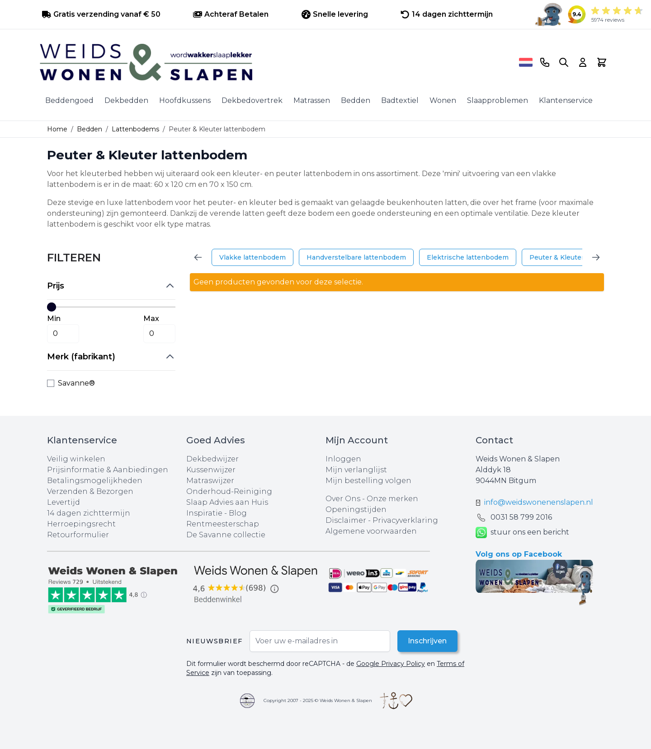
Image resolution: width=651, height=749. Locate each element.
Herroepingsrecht (81, 524)
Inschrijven (427, 641)
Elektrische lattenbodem (468, 257)
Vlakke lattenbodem (252, 257)
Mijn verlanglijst (356, 469)
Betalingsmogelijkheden (94, 480)
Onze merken (392, 498)
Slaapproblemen (497, 100)
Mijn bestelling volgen (368, 480)
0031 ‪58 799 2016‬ (521, 517)
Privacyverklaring (405, 520)
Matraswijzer (210, 480)
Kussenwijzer (211, 469)
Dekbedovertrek (252, 100)
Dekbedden (126, 100)
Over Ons (343, 498)
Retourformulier (78, 534)
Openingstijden (356, 509)
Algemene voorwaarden (371, 531)
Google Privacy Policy (390, 664)
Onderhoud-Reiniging (229, 491)
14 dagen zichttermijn (88, 513)
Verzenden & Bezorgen (90, 491)
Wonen (442, 100)
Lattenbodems (135, 129)
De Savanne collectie (225, 534)
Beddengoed (69, 100)
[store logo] (276, 62)
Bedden (355, 100)
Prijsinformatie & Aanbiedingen (107, 469)
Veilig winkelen (76, 459)
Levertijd (63, 502)
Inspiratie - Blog (216, 513)
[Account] (582, 62)
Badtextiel (400, 100)
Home (57, 129)
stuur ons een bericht (522, 532)
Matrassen (311, 100)
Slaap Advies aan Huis (227, 502)
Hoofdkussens (185, 100)
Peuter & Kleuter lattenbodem (578, 257)
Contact (494, 440)
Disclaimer (347, 520)
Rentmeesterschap (222, 524)
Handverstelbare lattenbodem (356, 257)
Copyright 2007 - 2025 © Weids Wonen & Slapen (318, 700)
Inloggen (343, 459)
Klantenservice (566, 100)
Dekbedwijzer (212, 459)
